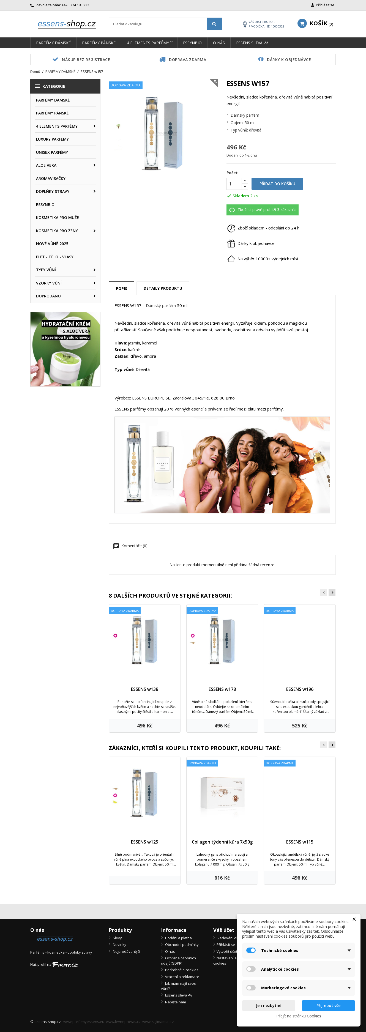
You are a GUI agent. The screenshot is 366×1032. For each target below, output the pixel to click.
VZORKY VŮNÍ (49, 283)
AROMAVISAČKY (50, 178)
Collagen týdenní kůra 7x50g (222, 842)
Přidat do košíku (277, 183)
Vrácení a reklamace (181, 976)
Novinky (119, 944)
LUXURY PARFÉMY (52, 139)
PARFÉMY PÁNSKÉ (99, 42)
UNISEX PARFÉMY (52, 152)
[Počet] (234, 184)
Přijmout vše (328, 1005)
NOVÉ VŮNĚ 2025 (52, 243)
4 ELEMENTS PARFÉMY (148, 42)
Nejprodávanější (126, 951)
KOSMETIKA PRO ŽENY (57, 230)
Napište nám (175, 1002)
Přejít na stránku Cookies (298, 1016)
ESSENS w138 (144, 689)
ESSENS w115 (299, 842)
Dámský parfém (161, 305)
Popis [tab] (121, 288)
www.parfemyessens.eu (83, 1021)
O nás (219, 42)
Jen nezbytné (268, 1005)
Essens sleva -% (252, 42)
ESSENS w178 (222, 689)
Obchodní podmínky (181, 944)
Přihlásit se (226, 944)
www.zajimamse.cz (158, 1021)
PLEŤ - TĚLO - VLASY (54, 256)
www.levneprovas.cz (123, 1021)
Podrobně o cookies (181, 969)
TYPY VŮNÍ (46, 269)
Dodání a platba (178, 937)
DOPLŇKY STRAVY (52, 191)
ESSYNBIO (192, 42)
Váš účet (223, 930)
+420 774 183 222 (75, 4)
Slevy (117, 937)
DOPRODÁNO (48, 296)
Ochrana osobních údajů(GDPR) (178, 961)
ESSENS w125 (144, 842)
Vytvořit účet (227, 951)
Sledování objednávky (235, 937)
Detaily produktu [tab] (163, 288)
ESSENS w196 (299, 689)
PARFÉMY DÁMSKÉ (53, 42)
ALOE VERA (46, 165)
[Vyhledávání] (165, 24)
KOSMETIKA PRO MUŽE (57, 217)
